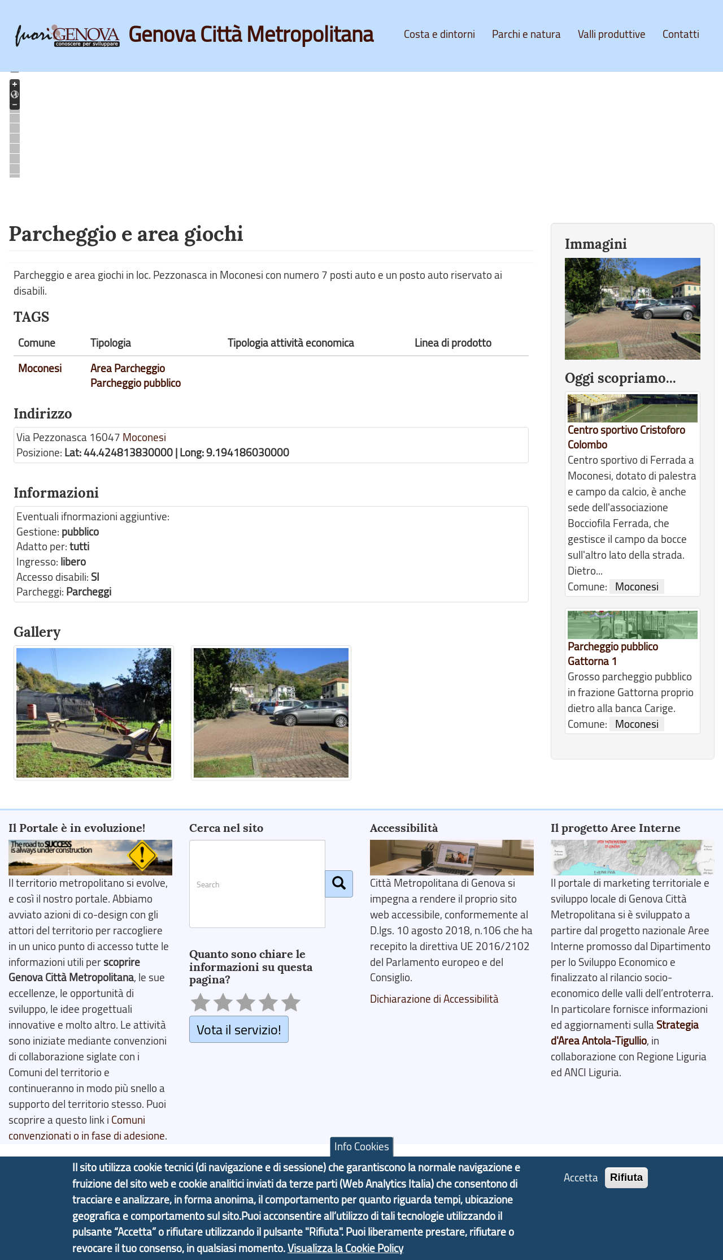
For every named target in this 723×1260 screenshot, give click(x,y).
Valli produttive (612, 34)
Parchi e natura (526, 34)
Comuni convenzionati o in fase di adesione (86, 1127)
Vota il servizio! (239, 1029)
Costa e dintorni (439, 34)
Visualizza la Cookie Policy (345, 1249)
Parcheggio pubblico (135, 383)
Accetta (581, 1179)
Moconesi (40, 368)
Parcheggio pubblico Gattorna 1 (613, 654)
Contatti (681, 34)
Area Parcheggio (127, 368)
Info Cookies (361, 1148)
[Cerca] (339, 883)
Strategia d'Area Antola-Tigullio (625, 1032)
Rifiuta (626, 1179)
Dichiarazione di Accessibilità (434, 998)
